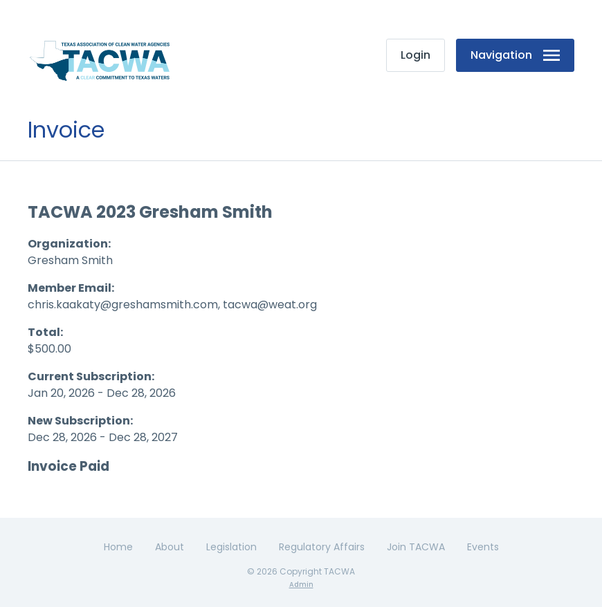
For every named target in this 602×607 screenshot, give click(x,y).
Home (118, 547)
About (169, 547)
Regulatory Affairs (322, 547)
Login (415, 55)
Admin (301, 584)
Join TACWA (416, 547)
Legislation (231, 547)
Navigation (515, 55)
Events (483, 547)
